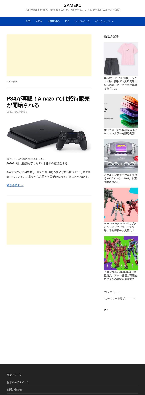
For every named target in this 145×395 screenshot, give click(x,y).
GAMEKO (72, 5)
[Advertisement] (49, 55)
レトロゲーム (82, 21)
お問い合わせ (14, 389)
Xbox (39, 21)
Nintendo (54, 21)
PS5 (28, 21)
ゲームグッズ (102, 21)
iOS (67, 21)
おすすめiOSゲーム (18, 382)
